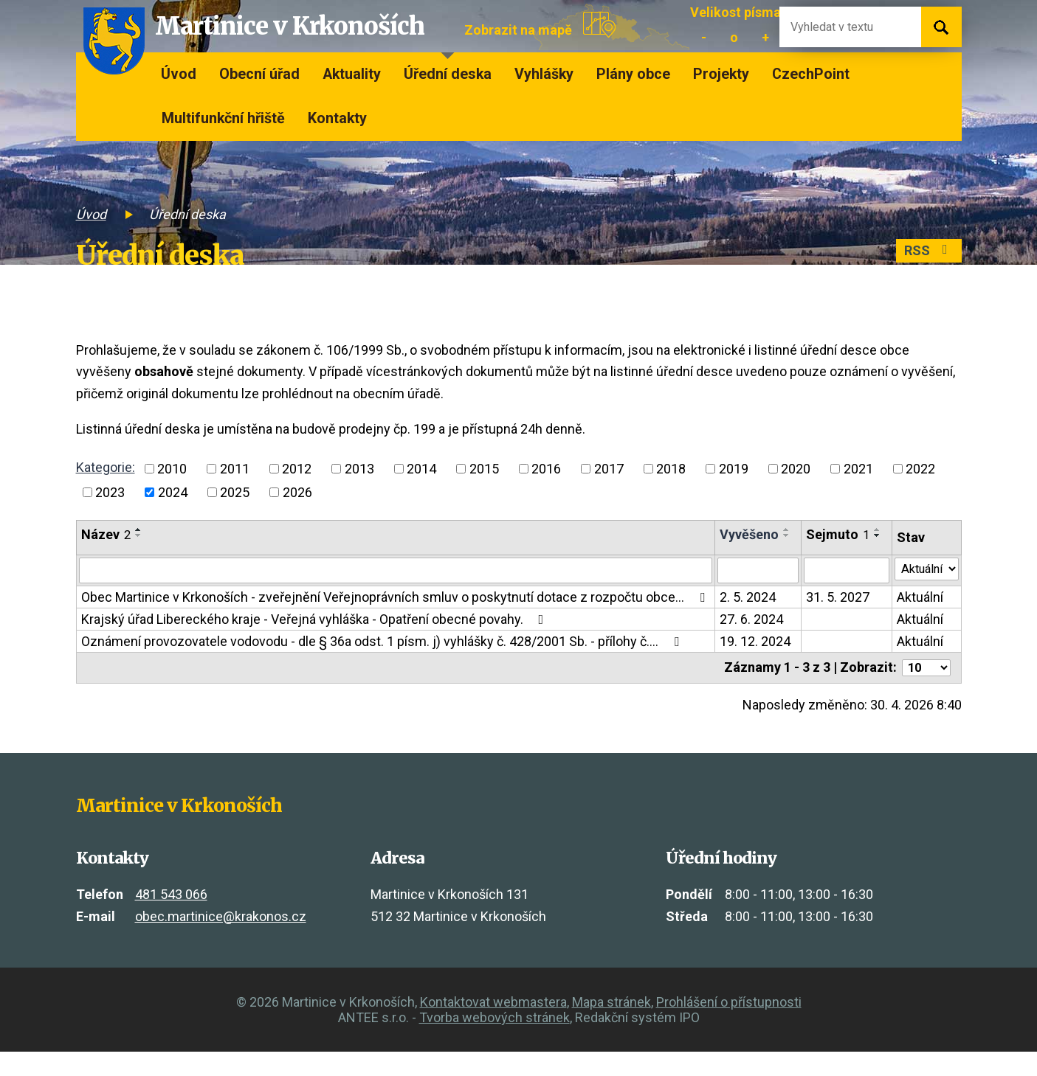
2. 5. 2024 (742, 604)
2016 (546, 468)
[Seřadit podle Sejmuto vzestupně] (809, 545)
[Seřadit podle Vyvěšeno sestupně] (722, 551)
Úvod (178, 74)
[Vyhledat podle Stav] (924, 575)
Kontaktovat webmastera (493, 1026)
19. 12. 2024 (749, 664)
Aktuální (915, 604)
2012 (296, 468)
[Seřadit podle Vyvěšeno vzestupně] (722, 545)
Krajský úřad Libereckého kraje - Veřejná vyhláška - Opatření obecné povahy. (315, 642)
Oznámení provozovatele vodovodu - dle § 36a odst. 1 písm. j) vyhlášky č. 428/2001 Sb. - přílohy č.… (383, 664)
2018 (671, 468)
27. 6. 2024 (746, 642)
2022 (920, 468)
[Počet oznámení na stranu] (924, 691)
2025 (234, 492)
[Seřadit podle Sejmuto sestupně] (809, 551)
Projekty (721, 74)
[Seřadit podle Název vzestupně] (139, 529)
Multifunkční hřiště (223, 118)
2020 (795, 468)
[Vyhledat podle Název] (393, 577)
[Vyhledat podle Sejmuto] (841, 577)
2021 (858, 468)
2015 (484, 468)
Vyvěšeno (744, 534)
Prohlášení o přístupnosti (729, 1026)
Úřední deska (448, 74)
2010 (172, 468)
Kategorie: (105, 467)
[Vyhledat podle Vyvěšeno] (752, 577)
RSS (926, 252)
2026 (297, 492)
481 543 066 (171, 918)
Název (106, 534)
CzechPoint (811, 74)
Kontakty (337, 118)
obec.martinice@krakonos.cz (220, 940)
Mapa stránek (611, 1026)
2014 (421, 468)
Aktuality (352, 74)
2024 (172, 492)
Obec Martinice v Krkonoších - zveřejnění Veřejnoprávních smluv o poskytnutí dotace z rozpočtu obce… (382, 612)
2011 (234, 468)
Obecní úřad (259, 74)
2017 (609, 468)
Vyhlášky (543, 74)
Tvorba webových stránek (494, 1041)
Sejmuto (832, 534)
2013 (359, 468)
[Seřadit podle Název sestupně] (139, 535)
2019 (733, 468)
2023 (110, 492)
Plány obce (633, 74)
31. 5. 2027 (832, 604)
